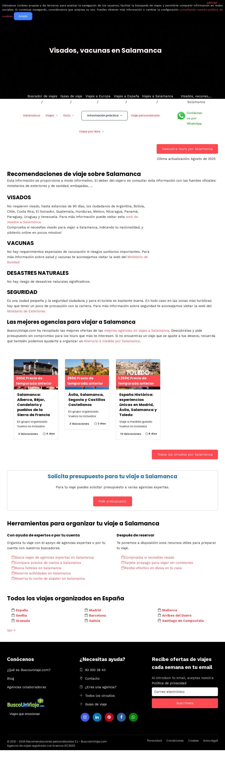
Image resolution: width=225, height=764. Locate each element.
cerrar (212, 3)
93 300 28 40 (95, 670)
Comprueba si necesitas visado (147, 557)
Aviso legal (210, 740)
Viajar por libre (89, 131)
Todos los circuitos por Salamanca (185, 454)
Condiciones (175, 740)
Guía (66, 115)
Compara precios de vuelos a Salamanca (46, 563)
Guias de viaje (96, 704)
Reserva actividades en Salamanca (41, 573)
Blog (10, 679)
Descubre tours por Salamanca (187, 149)
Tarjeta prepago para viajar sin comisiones (157, 563)
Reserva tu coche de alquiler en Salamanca (48, 579)
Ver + (11, 630)
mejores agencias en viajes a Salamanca (136, 331)
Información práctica (102, 115)
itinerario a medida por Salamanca (112, 341)
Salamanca (31, 115)
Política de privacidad (169, 683)
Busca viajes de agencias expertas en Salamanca (52, 557)
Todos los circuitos (100, 696)
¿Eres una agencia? (100, 687)
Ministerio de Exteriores (26, 311)
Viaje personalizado (145, 115)
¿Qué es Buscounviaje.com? (29, 670)
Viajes (49, 115)
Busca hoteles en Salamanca (36, 568)
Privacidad (154, 740)
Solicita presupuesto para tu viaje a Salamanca (112, 476)
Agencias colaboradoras (26, 687)
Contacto (92, 679)
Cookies (193, 740)
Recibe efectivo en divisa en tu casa (151, 568)
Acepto (23, 16)
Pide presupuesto (112, 501)
